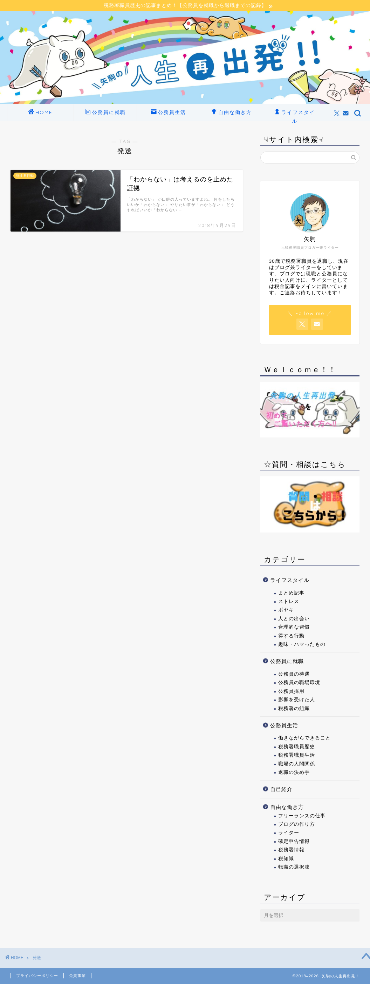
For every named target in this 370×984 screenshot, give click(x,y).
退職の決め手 (294, 772)
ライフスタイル (294, 114)
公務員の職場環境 (299, 683)
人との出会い (294, 619)
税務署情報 (291, 850)
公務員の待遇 (294, 674)
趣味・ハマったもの (302, 644)
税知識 (286, 859)
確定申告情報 (294, 841)
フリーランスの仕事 (302, 816)
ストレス (288, 601)
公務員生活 (168, 113)
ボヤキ (286, 610)
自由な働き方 (231, 113)
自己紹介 (281, 790)
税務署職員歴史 (296, 747)
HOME (40, 113)
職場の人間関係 (296, 764)
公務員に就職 (105, 113)
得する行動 (291, 636)
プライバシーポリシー (37, 976)
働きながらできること (304, 738)
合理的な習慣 (294, 627)
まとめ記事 (291, 593)
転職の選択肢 (294, 867)
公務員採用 (291, 691)
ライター (288, 833)
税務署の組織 (294, 708)
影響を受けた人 (296, 700)
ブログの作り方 (296, 824)
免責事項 (77, 976)
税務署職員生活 (296, 755)
